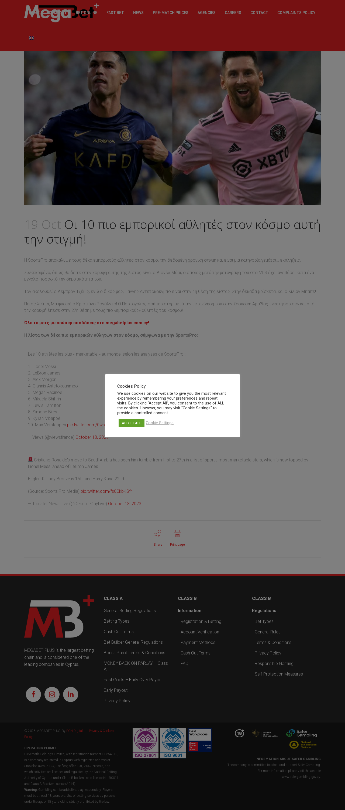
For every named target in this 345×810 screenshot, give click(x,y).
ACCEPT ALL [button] (131, 423)
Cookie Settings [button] (160, 422)
